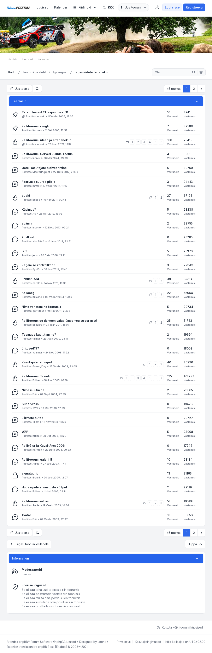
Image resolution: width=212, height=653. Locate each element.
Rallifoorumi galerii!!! (37, 459)
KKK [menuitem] (108, 7)
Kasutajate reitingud (37, 362)
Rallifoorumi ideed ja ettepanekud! (47, 140)
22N (35, 407)
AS (34, 213)
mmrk (36, 185)
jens (35, 255)
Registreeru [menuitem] (194, 7)
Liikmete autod (32, 417)
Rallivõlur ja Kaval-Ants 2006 (43, 445)
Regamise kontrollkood (38, 265)
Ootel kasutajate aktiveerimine (44, 167)
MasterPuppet (41, 171)
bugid (26, 195)
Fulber (36, 380)
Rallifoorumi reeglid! (36, 126)
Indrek (41, 116)
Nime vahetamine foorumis (41, 306)
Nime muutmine (33, 390)
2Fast (36, 421)
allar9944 (38, 241)
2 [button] (194, 88)
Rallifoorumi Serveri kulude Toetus (47, 153)
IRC (24, 251)
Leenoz (103, 641)
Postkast (28, 237)
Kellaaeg (28, 292)
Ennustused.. (31, 278)
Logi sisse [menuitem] (172, 7)
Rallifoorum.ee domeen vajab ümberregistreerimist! (59, 320)
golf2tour (38, 310)
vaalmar (37, 352)
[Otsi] (193, 72)
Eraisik (37, 477)
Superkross (30, 403)
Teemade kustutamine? (39, 334)
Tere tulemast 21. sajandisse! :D (45, 112)
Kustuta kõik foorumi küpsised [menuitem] (180, 627)
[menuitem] (42, 7)
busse (36, 199)
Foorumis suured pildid (38, 181)
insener (37, 227)
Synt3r (37, 269)
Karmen (37, 130)
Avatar (26, 515)
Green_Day (39, 366)
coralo (36, 282)
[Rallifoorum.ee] (18, 7)
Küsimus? (29, 209)
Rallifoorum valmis (35, 501)
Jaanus (26, 573)
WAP (25, 431)
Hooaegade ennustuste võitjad (44, 487)
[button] (201, 88)
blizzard (37, 324)
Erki (35, 394)
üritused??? (30, 348)
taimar (36, 338)
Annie (36, 463)
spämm (27, 223)
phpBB (23, 641)
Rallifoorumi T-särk (36, 376)
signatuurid (30, 473)
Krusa (36, 435)
